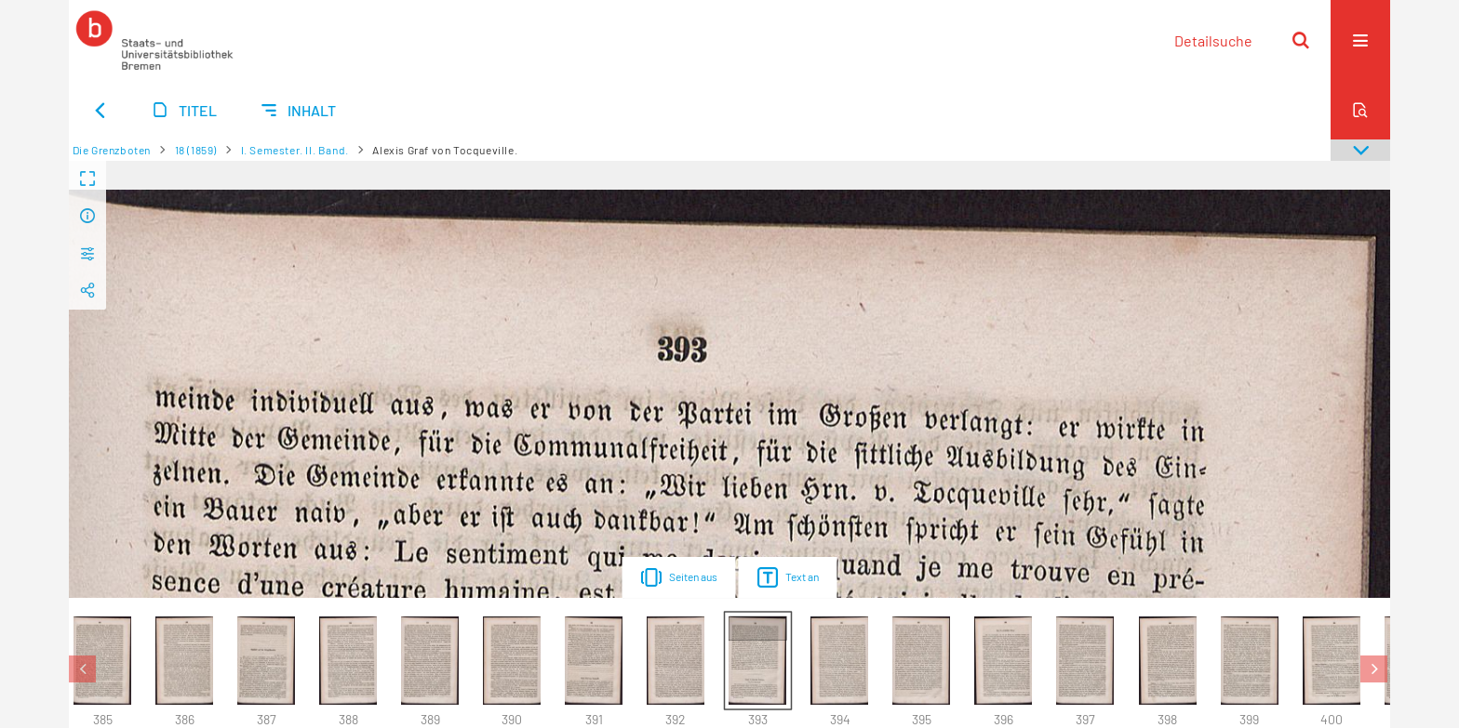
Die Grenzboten (112, 149)
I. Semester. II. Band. (295, 149)
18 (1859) (196, 149)
